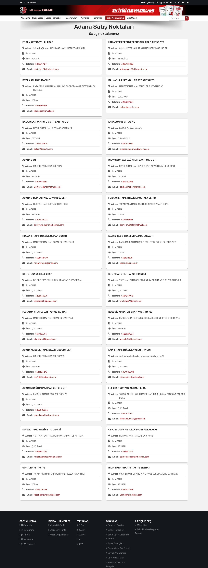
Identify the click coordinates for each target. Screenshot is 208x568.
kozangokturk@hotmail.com (47, 495)
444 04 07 (30, 2)
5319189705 (41, 334)
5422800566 (41, 410)
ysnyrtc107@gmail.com (131, 339)
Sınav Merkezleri (116, 530)
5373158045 (127, 220)
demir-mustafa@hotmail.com (133, 225)
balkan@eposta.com (129, 107)
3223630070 (41, 296)
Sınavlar (99, 18)
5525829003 (127, 334)
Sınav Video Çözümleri (119, 548)
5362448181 (127, 143)
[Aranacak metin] (177, 18)
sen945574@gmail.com (45, 377)
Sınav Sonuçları (115, 543)
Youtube (26, 525)
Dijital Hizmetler (55, 18)
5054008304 (127, 372)
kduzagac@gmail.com (44, 111)
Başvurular (72, 18)
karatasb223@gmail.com (45, 301)
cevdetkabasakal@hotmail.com (134, 457)
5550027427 (127, 413)
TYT (81, 539)
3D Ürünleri (28, 544)
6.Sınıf (82, 530)
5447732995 (127, 182)
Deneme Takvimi (116, 525)
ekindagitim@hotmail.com (132, 377)
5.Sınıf (82, 525)
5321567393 (127, 451)
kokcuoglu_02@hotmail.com (133, 69)
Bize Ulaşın (132, 18)
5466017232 (41, 451)
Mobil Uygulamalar (59, 534)
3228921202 (127, 64)
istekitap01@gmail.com (130, 301)
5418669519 (41, 105)
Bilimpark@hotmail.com (131, 495)
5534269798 (127, 296)
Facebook (27, 539)
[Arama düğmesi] (187, 18)
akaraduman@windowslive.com (134, 149)
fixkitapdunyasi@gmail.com (132, 419)
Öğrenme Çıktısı (116, 557)
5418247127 (41, 64)
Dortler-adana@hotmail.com (47, 187)
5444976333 (41, 182)
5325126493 (41, 489)
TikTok (25, 534)
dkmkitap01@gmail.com (45, 339)
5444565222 (41, 220)
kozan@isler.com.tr (129, 263)
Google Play (147, 2)
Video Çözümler (58, 525)
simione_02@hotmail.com (46, 69)
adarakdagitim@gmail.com (46, 415)
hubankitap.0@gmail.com (46, 263)
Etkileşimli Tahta (58, 530)
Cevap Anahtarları (117, 553)
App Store (162, 2)
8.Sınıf (82, 534)
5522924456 (127, 489)
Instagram (27, 530)
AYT (81, 544)
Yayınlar (86, 18)
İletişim (142, 525)
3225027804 (127, 102)
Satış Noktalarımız (115, 18)
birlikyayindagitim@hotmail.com (49, 225)
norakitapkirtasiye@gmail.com (48, 457)
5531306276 (41, 372)
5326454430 (41, 258)
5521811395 (126, 258)
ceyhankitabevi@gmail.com (132, 187)
